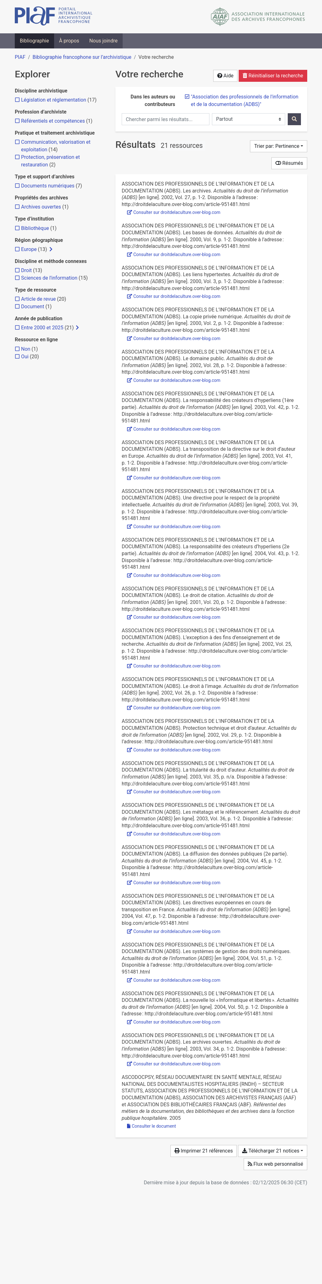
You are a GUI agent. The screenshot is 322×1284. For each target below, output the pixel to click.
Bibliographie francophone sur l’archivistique (81, 57)
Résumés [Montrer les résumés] (289, 163)
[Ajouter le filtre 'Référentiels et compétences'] (53, 121)
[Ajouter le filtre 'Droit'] (26, 270)
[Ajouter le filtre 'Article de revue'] (38, 299)
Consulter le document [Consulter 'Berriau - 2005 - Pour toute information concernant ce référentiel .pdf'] (151, 1126)
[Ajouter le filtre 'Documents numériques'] (48, 186)
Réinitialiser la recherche (273, 76)
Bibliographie (34, 41)
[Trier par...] (278, 146)
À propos (69, 41)
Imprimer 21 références (204, 1151)
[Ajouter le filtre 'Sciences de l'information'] (49, 278)
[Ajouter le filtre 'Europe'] (29, 249)
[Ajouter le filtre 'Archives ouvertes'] (41, 207)
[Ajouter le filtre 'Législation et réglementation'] (53, 100)
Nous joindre (103, 41)
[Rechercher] (294, 119)
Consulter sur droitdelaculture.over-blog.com (173, 212)
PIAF (20, 57)
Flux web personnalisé (275, 1164)
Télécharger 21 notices (270, 1151)
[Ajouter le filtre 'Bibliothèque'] (35, 228)
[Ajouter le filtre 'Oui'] (25, 357)
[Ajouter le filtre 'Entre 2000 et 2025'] (42, 328)
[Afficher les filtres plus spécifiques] (50, 249)
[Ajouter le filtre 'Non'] (25, 349)
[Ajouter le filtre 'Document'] (32, 307)
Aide (225, 76)
